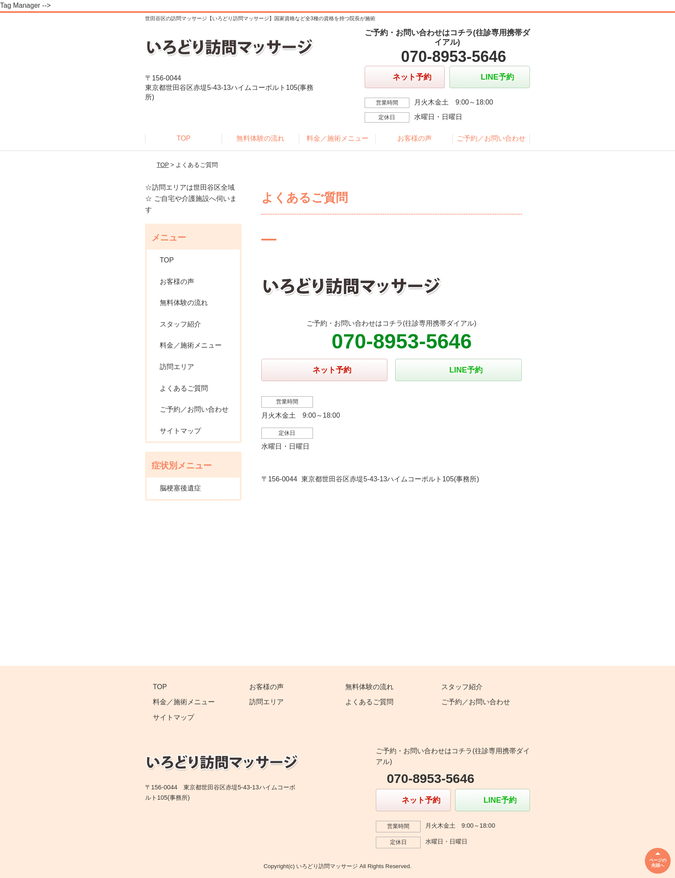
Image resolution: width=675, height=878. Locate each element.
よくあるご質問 (184, 388)
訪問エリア (177, 366)
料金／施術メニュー (337, 138)
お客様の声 (414, 138)
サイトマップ (180, 430)
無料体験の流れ (260, 138)
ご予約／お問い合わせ (491, 138)
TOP (183, 138)
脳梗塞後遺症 (180, 488)
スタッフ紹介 (180, 324)
